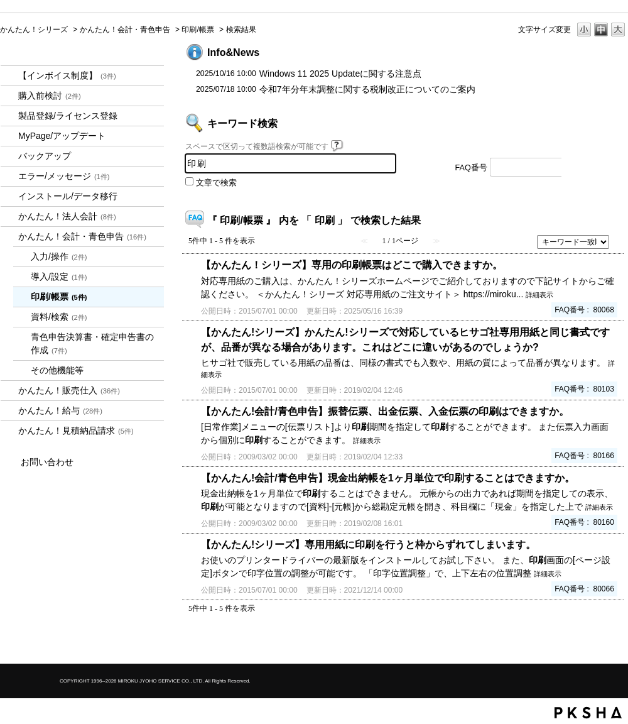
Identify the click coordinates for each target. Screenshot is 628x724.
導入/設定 (59, 277)
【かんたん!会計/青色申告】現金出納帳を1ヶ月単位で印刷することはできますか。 (388, 477)
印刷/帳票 (197, 29)
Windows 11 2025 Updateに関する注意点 (340, 74)
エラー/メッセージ (64, 176)
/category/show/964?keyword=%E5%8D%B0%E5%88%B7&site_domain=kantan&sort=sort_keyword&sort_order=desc (9, 390)
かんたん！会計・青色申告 (125, 29)
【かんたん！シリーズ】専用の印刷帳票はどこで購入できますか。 (351, 264)
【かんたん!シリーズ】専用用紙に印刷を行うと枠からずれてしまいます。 (368, 544)
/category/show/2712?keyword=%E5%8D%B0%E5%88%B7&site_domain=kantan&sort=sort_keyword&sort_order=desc (9, 216)
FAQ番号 (471, 167)
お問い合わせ (47, 462)
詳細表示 (539, 295)
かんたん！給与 (60, 410)
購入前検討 (49, 95)
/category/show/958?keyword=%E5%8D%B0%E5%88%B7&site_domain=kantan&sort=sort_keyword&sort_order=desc (9, 236)
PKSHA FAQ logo (588, 713)
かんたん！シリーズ (34, 29)
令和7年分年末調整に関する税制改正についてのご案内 (367, 89)
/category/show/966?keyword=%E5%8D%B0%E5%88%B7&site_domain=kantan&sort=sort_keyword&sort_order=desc (9, 410)
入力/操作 (59, 256)
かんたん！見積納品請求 (76, 430)
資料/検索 (59, 317)
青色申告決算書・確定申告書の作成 (92, 343)
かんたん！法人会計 (67, 216)
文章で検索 (216, 182)
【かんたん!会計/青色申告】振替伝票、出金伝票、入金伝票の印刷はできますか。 (385, 411)
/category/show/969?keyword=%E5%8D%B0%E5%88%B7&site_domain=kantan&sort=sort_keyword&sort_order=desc (9, 430)
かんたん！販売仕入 (69, 390)
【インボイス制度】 (67, 75)
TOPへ (596, 643)
